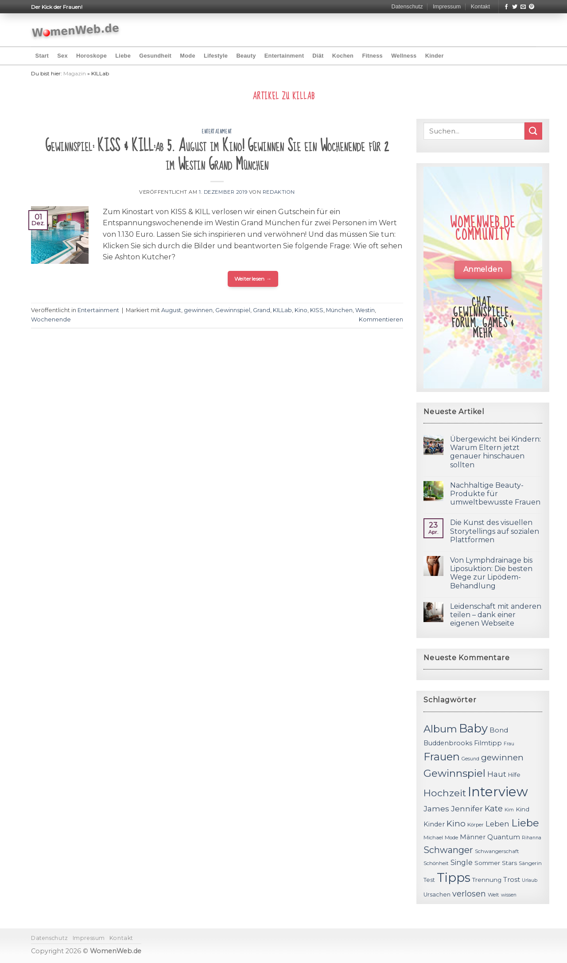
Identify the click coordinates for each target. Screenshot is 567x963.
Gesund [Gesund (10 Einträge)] (470, 759)
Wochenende (51, 319)
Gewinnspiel (232, 310)
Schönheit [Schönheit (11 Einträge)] (436, 863)
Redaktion (279, 192)
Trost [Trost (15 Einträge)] (511, 879)
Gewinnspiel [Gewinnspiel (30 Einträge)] (454, 773)
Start (42, 55)
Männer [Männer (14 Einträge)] (472, 837)
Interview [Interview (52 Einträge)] (498, 791)
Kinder (434, 55)
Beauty (246, 55)
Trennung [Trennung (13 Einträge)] (486, 879)
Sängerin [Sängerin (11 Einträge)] (530, 863)
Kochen (342, 55)
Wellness (403, 55)
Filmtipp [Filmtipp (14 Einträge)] (488, 743)
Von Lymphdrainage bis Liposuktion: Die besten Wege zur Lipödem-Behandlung (491, 573)
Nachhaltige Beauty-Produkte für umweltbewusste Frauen (495, 493)
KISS (316, 310)
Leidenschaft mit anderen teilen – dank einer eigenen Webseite (495, 614)
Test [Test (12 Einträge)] (429, 880)
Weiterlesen (253, 278)
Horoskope (91, 55)
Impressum (447, 6)
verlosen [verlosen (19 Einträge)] (469, 893)
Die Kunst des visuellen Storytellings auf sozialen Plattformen (494, 531)
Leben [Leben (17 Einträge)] (497, 823)
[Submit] (533, 131)
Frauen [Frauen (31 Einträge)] (441, 756)
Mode (187, 55)
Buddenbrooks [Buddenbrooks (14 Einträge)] (447, 743)
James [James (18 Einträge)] (436, 808)
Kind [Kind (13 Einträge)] (522, 809)
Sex (62, 55)
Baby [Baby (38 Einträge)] (473, 728)
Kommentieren (381, 319)
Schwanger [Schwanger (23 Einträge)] (448, 850)
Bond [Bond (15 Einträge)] (498, 730)
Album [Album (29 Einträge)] (440, 729)
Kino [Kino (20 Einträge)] (456, 823)
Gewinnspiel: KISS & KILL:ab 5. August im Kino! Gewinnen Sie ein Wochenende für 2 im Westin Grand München (217, 155)
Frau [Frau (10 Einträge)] (509, 744)
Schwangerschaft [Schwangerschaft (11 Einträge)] (497, 851)
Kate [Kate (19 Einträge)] (494, 808)
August (171, 310)
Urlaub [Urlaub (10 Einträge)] (529, 880)
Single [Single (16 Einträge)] (461, 862)
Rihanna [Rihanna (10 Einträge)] (531, 838)
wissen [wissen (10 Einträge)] (509, 895)
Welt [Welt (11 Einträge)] (493, 895)
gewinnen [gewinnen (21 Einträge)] (502, 757)
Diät (317, 55)
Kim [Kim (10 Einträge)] (509, 810)
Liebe (123, 55)
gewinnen (198, 310)
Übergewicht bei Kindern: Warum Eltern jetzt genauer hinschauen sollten (495, 452)
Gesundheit (155, 55)
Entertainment (284, 55)
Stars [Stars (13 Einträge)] (509, 862)
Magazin (74, 73)
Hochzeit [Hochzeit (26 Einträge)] (444, 793)
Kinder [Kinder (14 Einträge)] (434, 824)
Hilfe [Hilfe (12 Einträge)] (514, 774)
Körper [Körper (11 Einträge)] (475, 825)
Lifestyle (216, 55)
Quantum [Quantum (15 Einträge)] (503, 837)
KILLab (282, 310)
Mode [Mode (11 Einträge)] (451, 837)
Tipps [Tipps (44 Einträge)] (453, 877)
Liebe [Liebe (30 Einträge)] (525, 823)
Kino (301, 310)
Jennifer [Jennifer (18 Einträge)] (467, 808)
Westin (365, 310)
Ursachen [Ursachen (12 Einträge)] (436, 894)
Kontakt (480, 6)
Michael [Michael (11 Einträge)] (433, 837)
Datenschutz (407, 6)
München (339, 310)
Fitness (372, 55)
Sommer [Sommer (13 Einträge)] (487, 862)
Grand (261, 310)
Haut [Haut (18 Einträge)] (496, 774)
